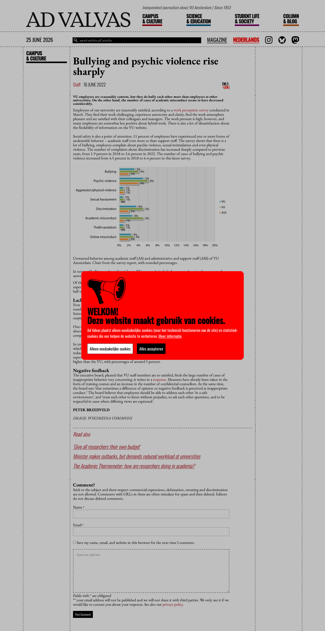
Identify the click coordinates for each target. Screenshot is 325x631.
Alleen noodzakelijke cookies (110, 349)
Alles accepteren (151, 349)
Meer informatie (170, 336)
